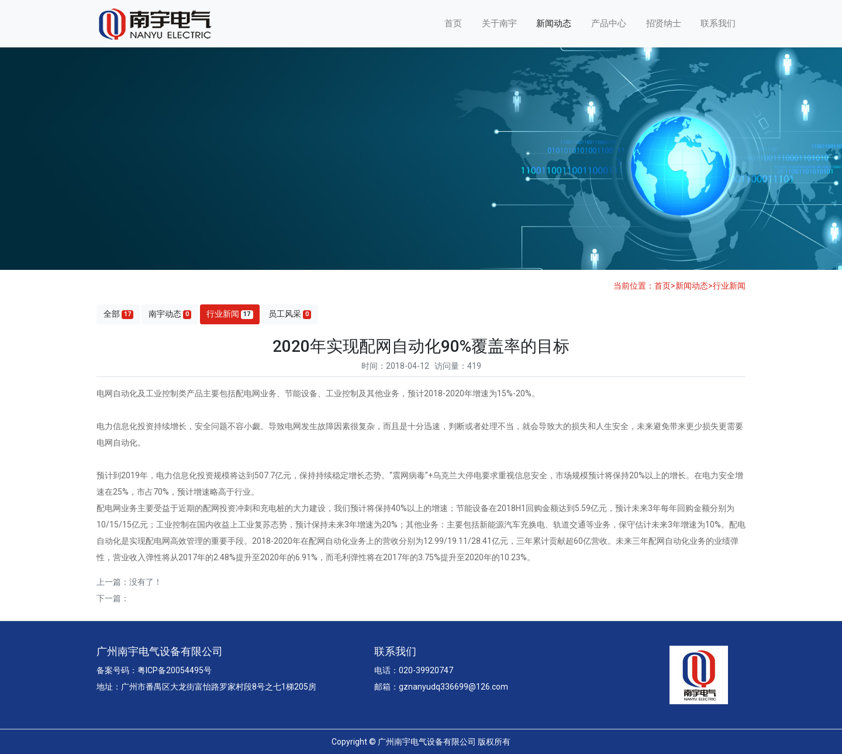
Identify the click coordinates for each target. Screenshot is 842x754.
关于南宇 (499, 23)
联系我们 (718, 23)
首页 (453, 23)
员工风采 (289, 314)
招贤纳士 (663, 23)
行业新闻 (729, 285)
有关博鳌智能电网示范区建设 (182, 598)
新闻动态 (553, 23)
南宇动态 (170, 314)
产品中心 (608, 23)
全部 (118, 314)
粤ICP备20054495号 (174, 670)
